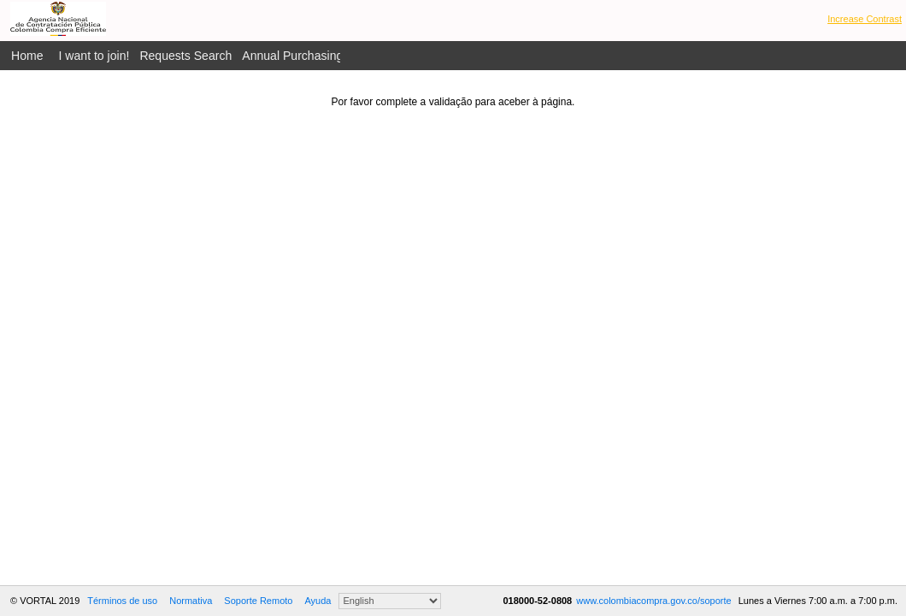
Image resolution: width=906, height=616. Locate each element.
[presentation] (453, 141)
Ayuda (317, 600)
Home (27, 55)
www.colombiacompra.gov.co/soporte (654, 600)
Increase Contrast (864, 19)
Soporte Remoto (258, 600)
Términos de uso (122, 600)
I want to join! (94, 55)
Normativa (190, 600)
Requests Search (185, 55)
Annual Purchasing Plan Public (324, 55)
